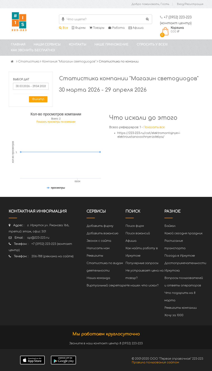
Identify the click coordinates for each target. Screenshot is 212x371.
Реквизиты (95, 255)
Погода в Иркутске (179, 255)
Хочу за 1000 (173, 315)
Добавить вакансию (102, 233)
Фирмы (79, 27)
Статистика (28, 61)
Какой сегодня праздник (183, 233)
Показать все (154, 127)
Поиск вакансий (137, 233)
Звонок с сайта (99, 240)
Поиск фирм (134, 225)
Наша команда (98, 278)
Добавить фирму (100, 225)
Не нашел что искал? (141, 285)
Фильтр (38, 99)
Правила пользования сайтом (155, 362)
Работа (116, 27)
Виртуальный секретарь (106, 285)
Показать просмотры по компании (56, 121)
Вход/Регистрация (190, 4)
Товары (96, 27)
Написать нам (98, 248)
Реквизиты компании (180, 307)
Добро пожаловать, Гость (150, 4)
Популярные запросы (141, 263)
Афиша (136, 27)
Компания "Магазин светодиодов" (69, 61)
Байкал (170, 225)
